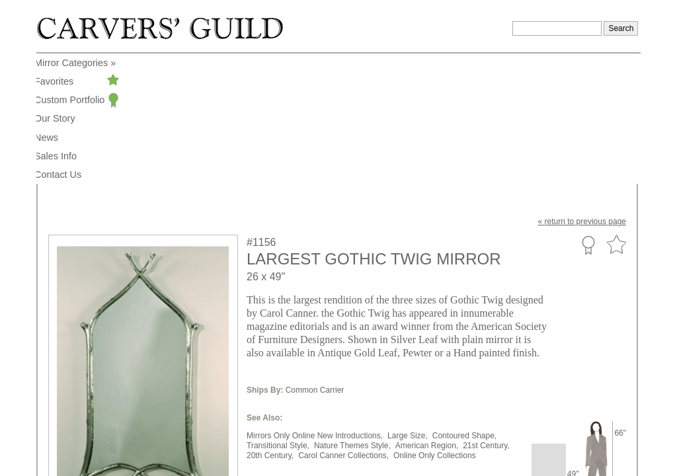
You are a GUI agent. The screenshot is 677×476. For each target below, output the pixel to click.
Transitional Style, (278, 315)
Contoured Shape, (464, 305)
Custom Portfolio (588, 114)
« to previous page (582, 91)
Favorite (616, 114)
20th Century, (270, 325)
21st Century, (486, 315)
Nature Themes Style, (352, 315)
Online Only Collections (434, 325)
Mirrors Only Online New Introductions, (315, 305)
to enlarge (72, 392)
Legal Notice (524, 445)
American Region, (426, 315)
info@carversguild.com (125, 443)
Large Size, (407, 305)
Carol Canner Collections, (343, 325)
